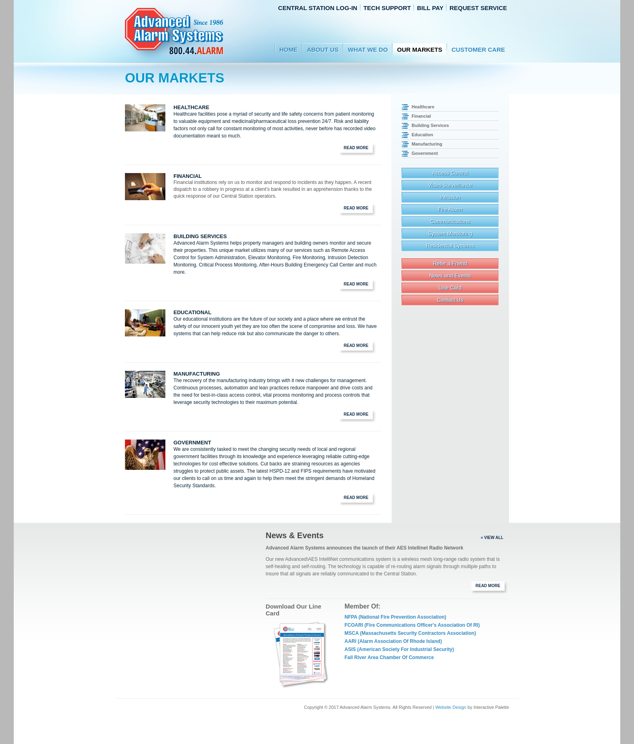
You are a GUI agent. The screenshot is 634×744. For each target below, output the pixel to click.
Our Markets (419, 49)
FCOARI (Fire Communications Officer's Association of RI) (412, 625)
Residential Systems (450, 246)
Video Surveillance (450, 185)
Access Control (450, 173)
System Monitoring (450, 233)
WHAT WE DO (368, 49)
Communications (450, 221)
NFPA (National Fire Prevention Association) (395, 617)
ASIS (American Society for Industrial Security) (399, 649)
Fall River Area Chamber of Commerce (389, 657)
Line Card (449, 288)
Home (288, 49)
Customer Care (478, 49)
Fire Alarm (450, 209)
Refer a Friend (450, 263)
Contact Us (450, 300)
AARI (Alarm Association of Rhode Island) (393, 641)
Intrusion (450, 197)
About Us (322, 49)
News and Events (450, 276)
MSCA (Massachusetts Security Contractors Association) (410, 633)
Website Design (450, 707)
